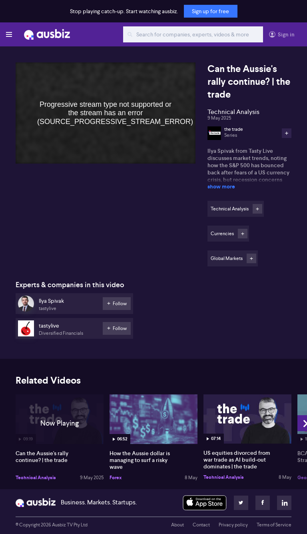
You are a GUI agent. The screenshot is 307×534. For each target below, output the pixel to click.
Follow (257, 209)
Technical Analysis (36, 477)
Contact (201, 525)
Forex (116, 477)
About (177, 525)
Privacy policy (233, 525)
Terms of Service (274, 525)
